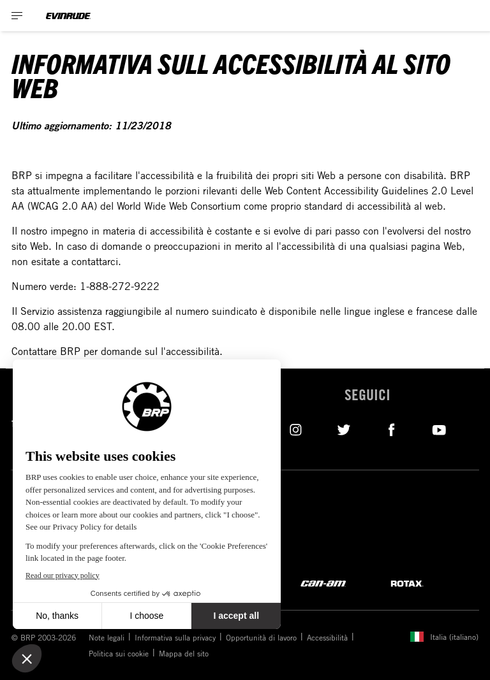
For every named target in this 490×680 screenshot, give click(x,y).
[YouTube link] (439, 428)
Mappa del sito (184, 653)
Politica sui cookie (119, 653)
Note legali (106, 637)
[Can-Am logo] (323, 582)
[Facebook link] (391, 428)
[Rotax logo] (407, 582)
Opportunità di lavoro (261, 637)
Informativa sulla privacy (175, 637)
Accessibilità (327, 637)
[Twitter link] (343, 428)
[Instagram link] (295, 428)
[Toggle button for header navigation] (17, 15)
